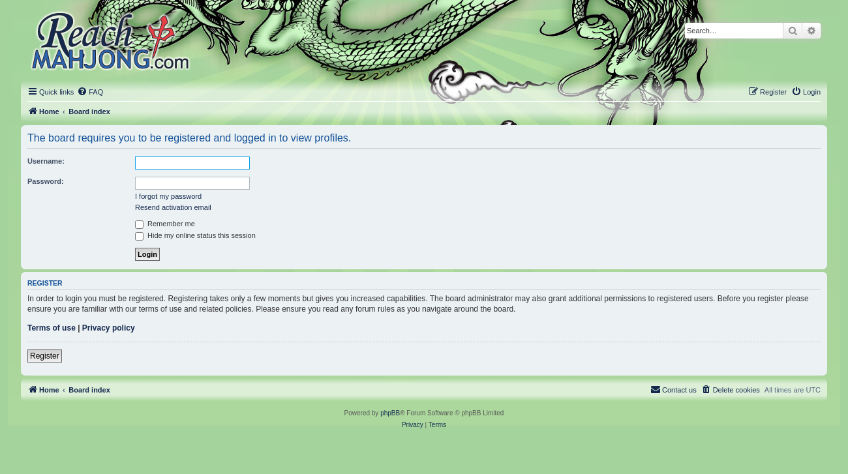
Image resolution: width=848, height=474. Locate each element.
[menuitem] (90, 92)
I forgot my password (168, 196)
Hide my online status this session (195, 235)
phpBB (390, 413)
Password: (45, 181)
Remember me (165, 224)
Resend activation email (173, 207)
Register (44, 356)
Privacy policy (108, 328)
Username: (46, 161)
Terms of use (51, 328)
